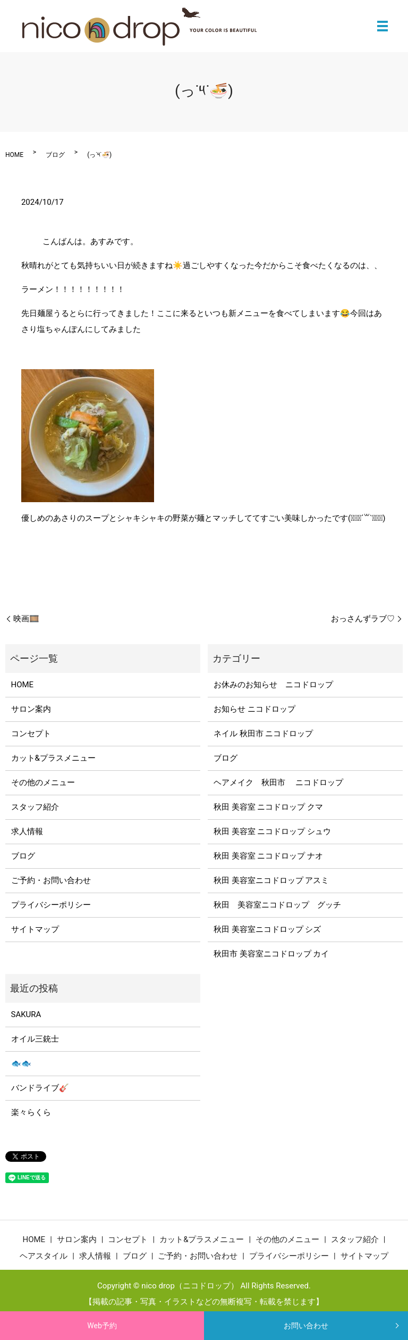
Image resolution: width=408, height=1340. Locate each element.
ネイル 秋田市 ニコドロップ (263, 733)
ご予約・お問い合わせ (51, 880)
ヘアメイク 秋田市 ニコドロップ (278, 782)
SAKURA (26, 1014)
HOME (14, 155)
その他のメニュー (43, 782)
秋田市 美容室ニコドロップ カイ (271, 954)
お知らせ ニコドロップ (254, 709)
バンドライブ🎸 (40, 1088)
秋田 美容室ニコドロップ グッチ (277, 905)
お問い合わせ (306, 1325)
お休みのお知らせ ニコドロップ (277, 684)
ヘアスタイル (43, 1256)
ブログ (55, 155)
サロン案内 (31, 709)
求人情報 (27, 831)
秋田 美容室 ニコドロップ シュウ (272, 831)
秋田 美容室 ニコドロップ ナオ (268, 856)
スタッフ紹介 (35, 807)
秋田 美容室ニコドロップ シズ (267, 929)
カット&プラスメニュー (53, 758)
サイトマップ (35, 929)
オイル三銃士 (35, 1039)
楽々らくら (31, 1112)
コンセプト (31, 733)
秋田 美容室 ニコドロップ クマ (268, 807)
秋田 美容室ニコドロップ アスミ (271, 880)
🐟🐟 (21, 1063)
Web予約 (102, 1325)
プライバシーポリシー (51, 905)
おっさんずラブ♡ (363, 618)
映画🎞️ (26, 618)
